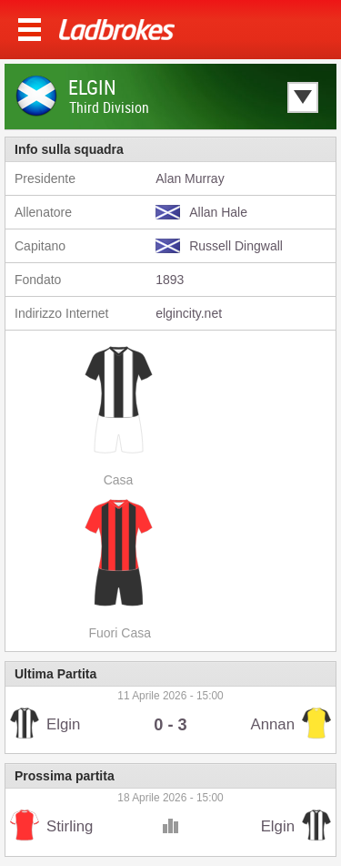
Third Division (109, 107)
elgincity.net (188, 313)
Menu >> (29, 29)
